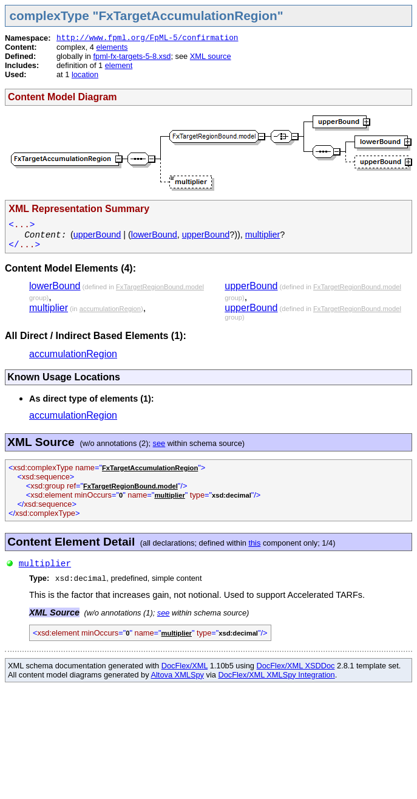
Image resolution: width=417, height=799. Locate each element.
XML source (210, 56)
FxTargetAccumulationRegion (150, 468)
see (159, 443)
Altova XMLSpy (177, 674)
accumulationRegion (110, 308)
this (254, 542)
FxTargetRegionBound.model (160, 286)
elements (111, 47)
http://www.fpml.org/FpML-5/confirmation (147, 38)
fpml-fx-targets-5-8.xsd (132, 56)
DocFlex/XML (184, 665)
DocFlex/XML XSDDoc (296, 665)
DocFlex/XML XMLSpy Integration (276, 674)
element (119, 65)
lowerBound (154, 234)
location (85, 74)
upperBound (97, 234)
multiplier (262, 234)
